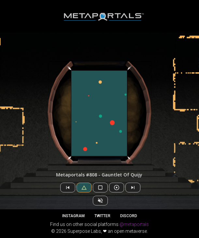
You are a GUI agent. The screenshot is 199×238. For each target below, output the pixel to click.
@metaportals (134, 224)
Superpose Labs (84, 231)
